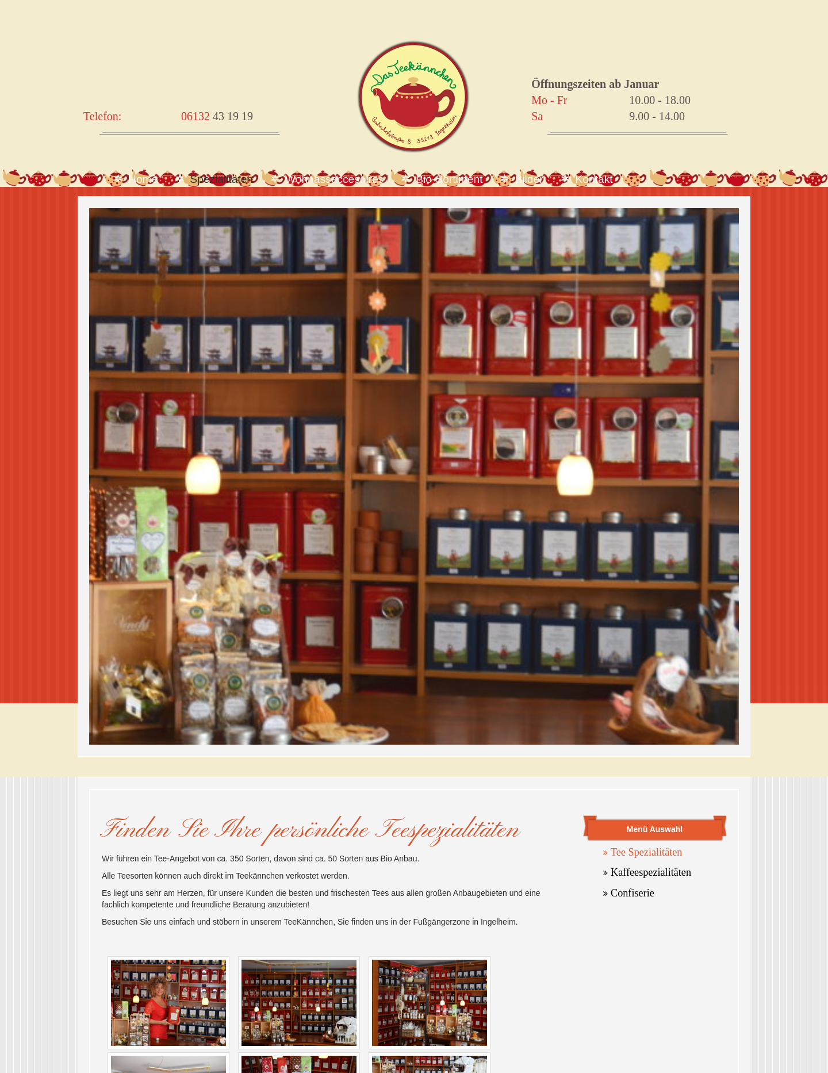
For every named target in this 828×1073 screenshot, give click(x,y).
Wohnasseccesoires (334, 179)
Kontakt (594, 179)
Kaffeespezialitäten (651, 872)
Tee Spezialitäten (646, 852)
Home (143, 179)
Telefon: (102, 116)
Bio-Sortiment (449, 179)
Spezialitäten (221, 179)
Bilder (529, 179)
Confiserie (632, 893)
